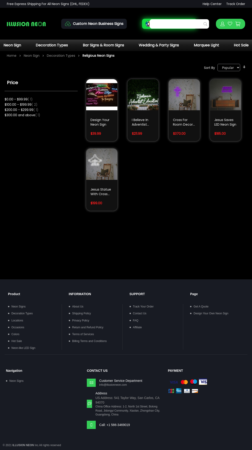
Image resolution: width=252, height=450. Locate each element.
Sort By (209, 67)
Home (12, 55)
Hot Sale (241, 45)
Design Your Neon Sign (99, 122)
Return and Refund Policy (87, 327)
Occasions (17, 327)
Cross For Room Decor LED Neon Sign (184, 122)
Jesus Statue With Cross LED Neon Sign (101, 192)
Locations (17, 320)
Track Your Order (143, 306)
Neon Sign (12, 45)
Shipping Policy (81, 313)
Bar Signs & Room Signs (103, 45)
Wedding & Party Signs (159, 45)
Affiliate (137, 327)
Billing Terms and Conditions (89, 341)
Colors (15, 334)
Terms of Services (83, 334)
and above (22, 115)
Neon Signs (18, 306)
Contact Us (139, 313)
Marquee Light (206, 45)
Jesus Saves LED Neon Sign (225, 122)
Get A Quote (201, 306)
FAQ (135, 320)
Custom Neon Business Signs (98, 23)
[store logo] (26, 24)
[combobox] (179, 24)
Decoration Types (52, 45)
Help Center (212, 4)
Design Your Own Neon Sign (211, 313)
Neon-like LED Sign (23, 348)
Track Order (235, 4)
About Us (77, 306)
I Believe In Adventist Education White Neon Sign (141, 122)
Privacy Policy (80, 320)
